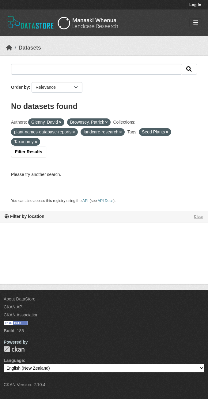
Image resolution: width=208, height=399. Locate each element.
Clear (198, 216)
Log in (195, 4)
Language (14, 360)
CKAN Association (21, 314)
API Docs (105, 201)
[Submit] (189, 69)
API (85, 201)
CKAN (14, 349)
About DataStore (20, 298)
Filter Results (28, 151)
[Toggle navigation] (195, 22)
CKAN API (14, 306)
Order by (20, 87)
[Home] (9, 48)
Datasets (30, 48)
